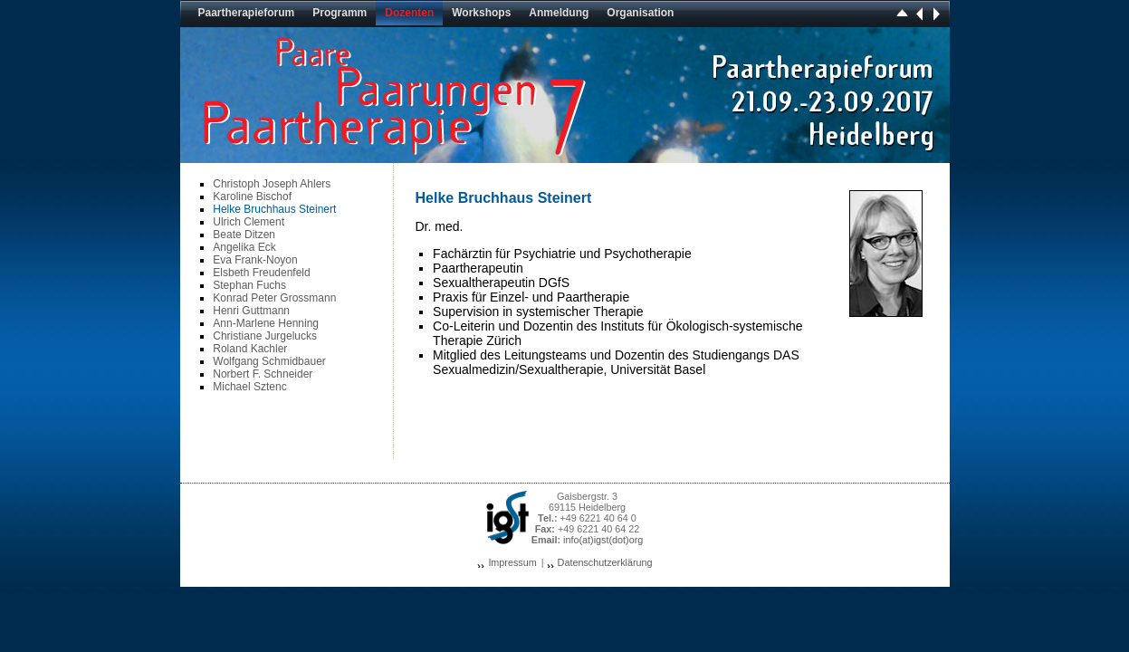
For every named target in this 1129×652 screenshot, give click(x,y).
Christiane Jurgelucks (265, 336)
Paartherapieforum (246, 12)
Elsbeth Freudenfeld (261, 272)
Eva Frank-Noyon (255, 260)
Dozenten (409, 12)
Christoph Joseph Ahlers (271, 183)
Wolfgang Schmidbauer (269, 361)
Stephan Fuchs (249, 285)
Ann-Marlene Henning (266, 323)
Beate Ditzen (244, 234)
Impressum (512, 562)
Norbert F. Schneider (262, 374)
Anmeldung (558, 12)
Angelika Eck (244, 247)
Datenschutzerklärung (605, 562)
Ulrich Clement (248, 222)
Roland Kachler (250, 348)
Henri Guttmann (251, 310)
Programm (339, 12)
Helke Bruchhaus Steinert (274, 209)
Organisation (640, 12)
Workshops (481, 12)
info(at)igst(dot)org (603, 539)
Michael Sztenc (249, 386)
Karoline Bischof (252, 196)
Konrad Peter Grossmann (274, 298)
